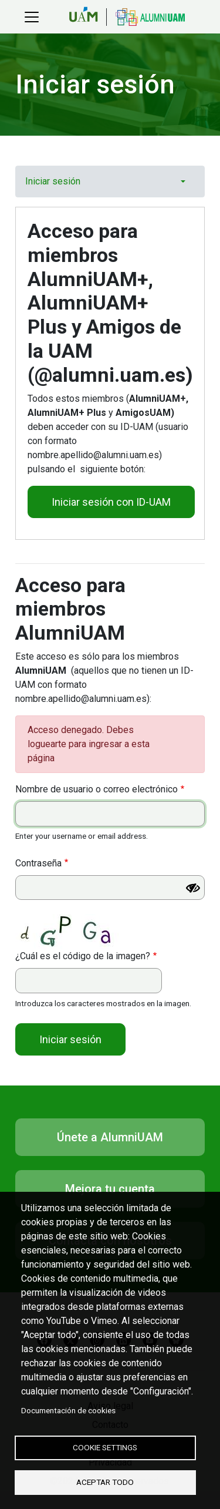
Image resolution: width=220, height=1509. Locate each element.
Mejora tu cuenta (110, 1189)
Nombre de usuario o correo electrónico (96, 789)
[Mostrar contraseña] (193, 888)
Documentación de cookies (68, 1410)
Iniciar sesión (52, 181)
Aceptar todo (105, 1482)
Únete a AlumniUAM (110, 1137)
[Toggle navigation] (31, 16)
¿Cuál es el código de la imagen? (82, 956)
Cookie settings (105, 1447)
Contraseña (38, 863)
